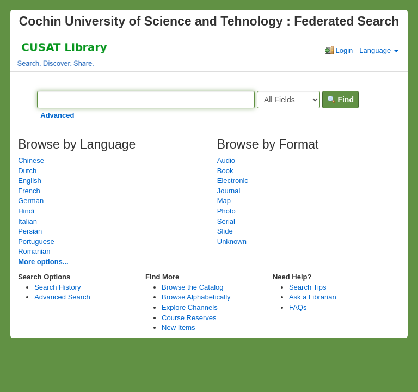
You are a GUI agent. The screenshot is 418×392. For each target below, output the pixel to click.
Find (340, 99)
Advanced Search (62, 297)
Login (339, 50)
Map (224, 201)
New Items (178, 327)
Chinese (31, 160)
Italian (27, 221)
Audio (226, 160)
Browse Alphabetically (196, 297)
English (29, 180)
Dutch (27, 171)
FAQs (298, 307)
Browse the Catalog (192, 287)
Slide (225, 231)
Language (378, 50)
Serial (226, 221)
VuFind (37, 53)
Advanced (57, 115)
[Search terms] (146, 99)
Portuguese (36, 241)
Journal (229, 191)
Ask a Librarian (312, 297)
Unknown (232, 241)
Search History (57, 287)
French (29, 191)
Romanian (34, 251)
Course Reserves (189, 318)
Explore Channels (190, 307)
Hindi (26, 211)
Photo (226, 211)
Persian (30, 231)
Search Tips (308, 287)
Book (225, 171)
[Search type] (288, 99)
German (31, 201)
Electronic (232, 180)
